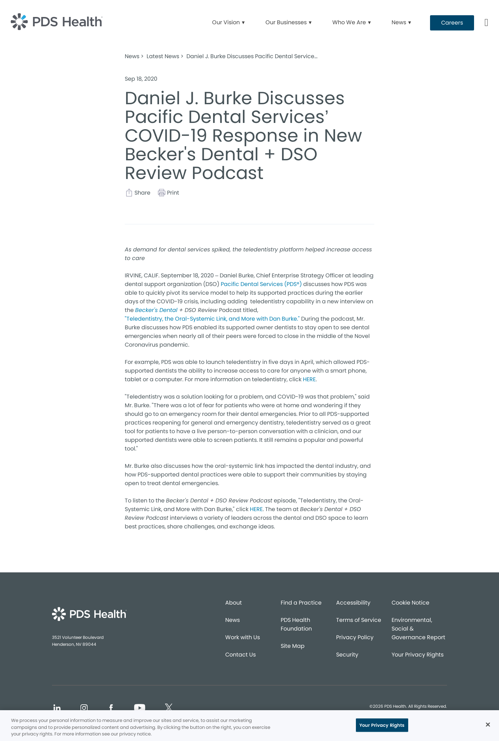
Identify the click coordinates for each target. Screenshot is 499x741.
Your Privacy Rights (418, 655)
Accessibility (353, 603)
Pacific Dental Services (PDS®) (261, 284)
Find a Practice (301, 603)
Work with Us (242, 637)
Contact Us (240, 655)
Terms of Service (358, 620)
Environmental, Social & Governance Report (418, 628)
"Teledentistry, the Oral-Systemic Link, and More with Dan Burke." (212, 319)
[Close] (488, 724)
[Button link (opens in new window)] (452, 22)
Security (347, 655)
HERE (309, 379)
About (233, 603)
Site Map (293, 646)
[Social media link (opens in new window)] (57, 709)
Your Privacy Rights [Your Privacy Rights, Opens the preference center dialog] (381, 725)
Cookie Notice (410, 603)
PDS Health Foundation (296, 624)
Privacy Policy (355, 637)
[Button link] (486, 22)
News (232, 620)
